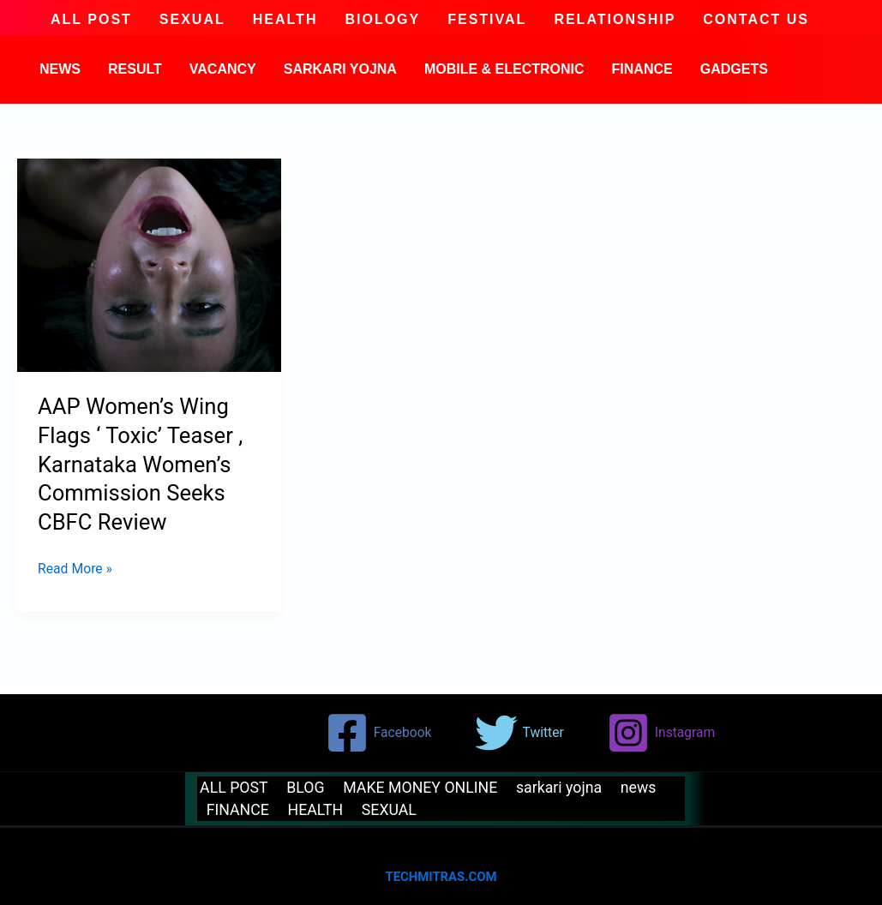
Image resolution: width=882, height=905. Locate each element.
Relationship (614, 20)
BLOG (301, 787)
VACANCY (222, 69)
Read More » (75, 567)
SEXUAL (192, 20)
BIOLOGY (382, 20)
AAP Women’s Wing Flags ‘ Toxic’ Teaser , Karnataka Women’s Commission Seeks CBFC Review (142, 464)
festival (486, 20)
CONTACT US (756, 20)
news (60, 69)
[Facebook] (379, 732)
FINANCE (642, 69)
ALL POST (91, 20)
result (135, 69)
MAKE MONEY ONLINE (414, 787)
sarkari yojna (340, 69)
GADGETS (734, 69)
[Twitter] (521, 732)
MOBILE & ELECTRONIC (504, 69)
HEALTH (285, 20)
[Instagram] (664, 732)
